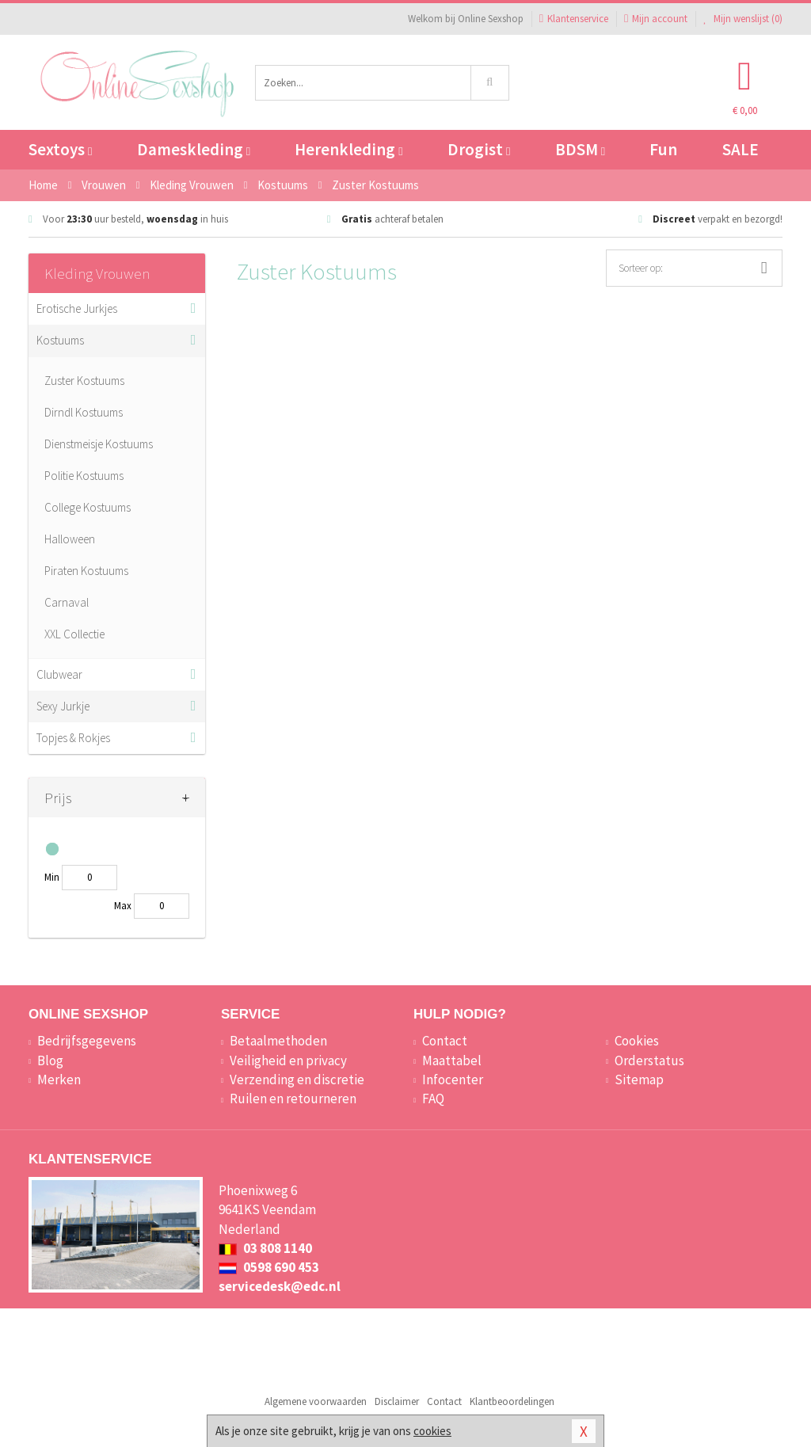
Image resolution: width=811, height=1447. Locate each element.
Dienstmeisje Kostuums (98, 443)
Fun (663, 149)
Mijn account (655, 18)
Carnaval (66, 602)
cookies (432, 1430)
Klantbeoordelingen (512, 1401)
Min (51, 877)
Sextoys (60, 149)
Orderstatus (649, 1060)
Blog (50, 1060)
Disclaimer (397, 1401)
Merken (59, 1079)
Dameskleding (193, 149)
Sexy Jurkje (62, 706)
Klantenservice (573, 18)
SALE (740, 149)
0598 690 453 (269, 1267)
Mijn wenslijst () (742, 18)
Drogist (478, 149)
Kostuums (60, 340)
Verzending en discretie (297, 1079)
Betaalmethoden (278, 1040)
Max (122, 905)
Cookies (637, 1040)
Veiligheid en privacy (288, 1060)
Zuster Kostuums (84, 380)
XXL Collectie (74, 634)
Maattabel (452, 1060)
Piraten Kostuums (86, 570)
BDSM (580, 149)
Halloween (69, 538)
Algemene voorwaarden (316, 1401)
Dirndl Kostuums (83, 412)
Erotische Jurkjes (76, 308)
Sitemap (639, 1079)
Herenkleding (348, 149)
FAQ (433, 1098)
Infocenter (452, 1079)
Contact (444, 1040)
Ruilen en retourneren (293, 1098)
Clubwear (59, 674)
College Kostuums (87, 507)
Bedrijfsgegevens (86, 1040)
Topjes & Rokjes (73, 737)
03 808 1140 (265, 1248)
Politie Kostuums (84, 475)
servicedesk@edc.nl (280, 1286)
